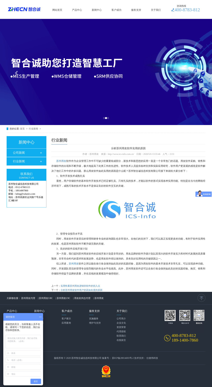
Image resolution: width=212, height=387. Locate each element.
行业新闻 (34, 129)
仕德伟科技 (152, 358)
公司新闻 (19, 152)
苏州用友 (61, 161)
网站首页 (57, 10)
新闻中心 (97, 10)
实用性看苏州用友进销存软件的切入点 (80, 286)
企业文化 (121, 323)
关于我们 (156, 10)
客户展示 (66, 318)
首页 (22, 129)
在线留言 (121, 340)
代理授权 (121, 331)
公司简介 (121, 318)
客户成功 (116, 10)
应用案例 (66, 323)
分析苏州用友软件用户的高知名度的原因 (81, 290)
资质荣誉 (121, 327)
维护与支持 (95, 323)
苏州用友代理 (28, 298)
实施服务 (93, 318)
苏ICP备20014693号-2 (123, 358)
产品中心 (77, 10)
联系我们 (121, 336)
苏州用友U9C (63, 298)
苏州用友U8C (46, 298)
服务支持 (136, 10)
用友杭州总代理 (82, 298)
